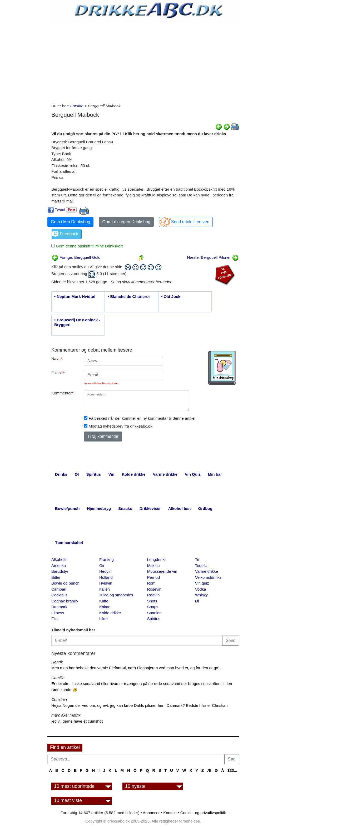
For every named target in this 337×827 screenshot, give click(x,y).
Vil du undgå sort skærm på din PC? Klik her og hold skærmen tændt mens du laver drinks (138, 133)
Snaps (152, 607)
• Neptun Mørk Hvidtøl (74, 296)
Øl (197, 601)
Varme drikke (206, 571)
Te (197, 559)
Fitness (57, 613)
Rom (151, 583)
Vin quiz (202, 583)
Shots (152, 601)
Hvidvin (105, 583)
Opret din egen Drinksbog (126, 222)
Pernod (153, 577)
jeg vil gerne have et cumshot (77, 721)
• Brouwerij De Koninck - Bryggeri (77, 322)
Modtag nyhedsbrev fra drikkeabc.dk (120, 426)
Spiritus (153, 618)
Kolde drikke (110, 613)
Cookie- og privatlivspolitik (203, 812)
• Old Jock (170, 296)
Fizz (55, 618)
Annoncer (151, 812)
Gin (102, 565)
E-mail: (58, 373)
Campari (58, 589)
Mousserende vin (162, 571)
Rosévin (154, 589)
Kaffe (103, 601)
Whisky (201, 595)
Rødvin (153, 595)
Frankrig (106, 559)
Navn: (57, 358)
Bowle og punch (65, 583)
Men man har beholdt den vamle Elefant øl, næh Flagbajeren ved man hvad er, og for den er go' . (136, 668)
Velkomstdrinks (208, 577)
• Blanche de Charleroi (129, 296)
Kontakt (170, 812)
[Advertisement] (145, 61)
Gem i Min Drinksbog (70, 222)
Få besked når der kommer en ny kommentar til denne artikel (142, 418)
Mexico (153, 565)
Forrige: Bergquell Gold (76, 257)
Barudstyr (59, 571)
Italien (104, 589)
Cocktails (59, 595)
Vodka (200, 589)
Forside (76, 106)
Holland (106, 577)
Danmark (59, 607)
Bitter (56, 577)
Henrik (57, 662)
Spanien (154, 613)
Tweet (60, 209)
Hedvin (105, 571)
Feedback (69, 234)
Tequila (201, 565)
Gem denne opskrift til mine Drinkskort (89, 246)
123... (232, 770)
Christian (59, 699)
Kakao (105, 607)
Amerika (58, 565)
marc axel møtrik (66, 715)
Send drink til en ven (190, 222)
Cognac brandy (64, 601)
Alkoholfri (59, 559)
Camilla (58, 678)
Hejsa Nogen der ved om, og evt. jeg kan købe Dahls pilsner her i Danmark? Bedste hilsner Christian (139, 705)
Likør (103, 618)
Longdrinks (156, 559)
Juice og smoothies (116, 595)
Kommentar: (63, 393)
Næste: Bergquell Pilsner (213, 257)
